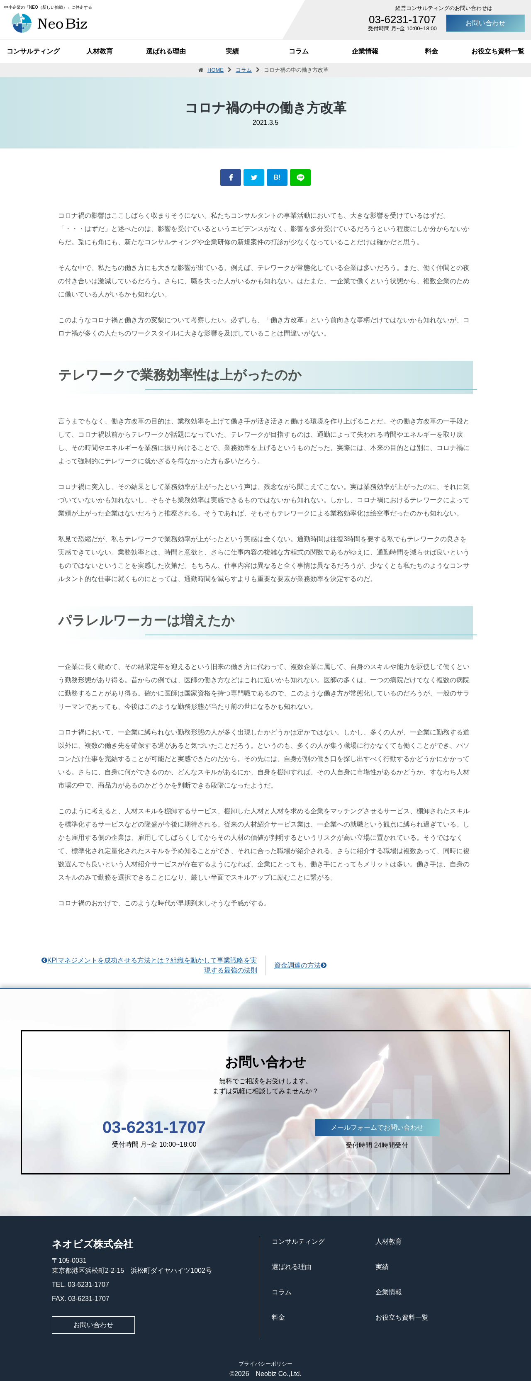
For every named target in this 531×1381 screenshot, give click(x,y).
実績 (232, 51)
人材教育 (99, 51)
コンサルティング (33, 51)
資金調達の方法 (300, 965)
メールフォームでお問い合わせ (377, 1127)
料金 (431, 51)
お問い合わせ (485, 23)
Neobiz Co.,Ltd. (275, 1373)
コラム (299, 51)
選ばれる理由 (166, 51)
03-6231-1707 (402, 19)
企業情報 (365, 51)
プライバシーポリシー (265, 1364)
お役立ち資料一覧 (497, 51)
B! (277, 177)
